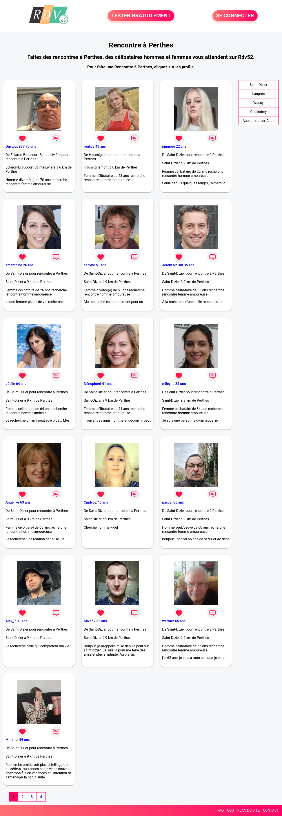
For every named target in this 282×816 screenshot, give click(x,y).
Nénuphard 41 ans (98, 384)
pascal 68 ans (173, 502)
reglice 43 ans (95, 146)
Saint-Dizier (258, 85)
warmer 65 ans (174, 621)
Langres (258, 94)
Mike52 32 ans (95, 621)
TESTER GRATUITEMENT (141, 16)
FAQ (220, 810)
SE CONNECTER (235, 16)
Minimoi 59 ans (17, 740)
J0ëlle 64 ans (15, 384)
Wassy (258, 103)
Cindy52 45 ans (96, 502)
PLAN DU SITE (248, 810)
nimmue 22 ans (174, 146)
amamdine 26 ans (19, 265)
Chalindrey (258, 112)
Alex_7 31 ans (16, 621)
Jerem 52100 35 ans (178, 265)
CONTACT (271, 810)
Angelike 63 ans (18, 502)
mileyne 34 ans (174, 384)
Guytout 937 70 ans (20, 146)
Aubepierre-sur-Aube (258, 121)
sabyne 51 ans (95, 265)
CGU (230, 810)
